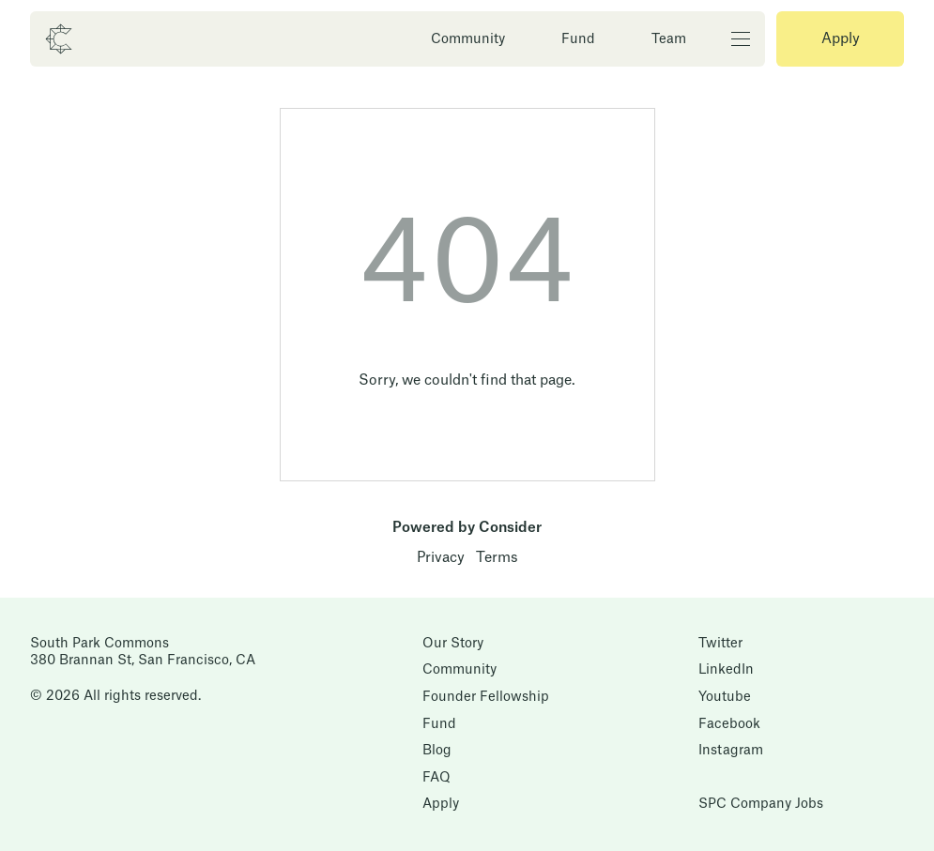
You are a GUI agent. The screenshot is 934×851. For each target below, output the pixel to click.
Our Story (452, 643)
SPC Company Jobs (760, 804)
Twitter (720, 643)
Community (468, 39)
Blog (437, 750)
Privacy (441, 558)
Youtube (724, 697)
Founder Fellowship (485, 697)
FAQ (436, 777)
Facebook (729, 724)
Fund (578, 39)
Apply (840, 39)
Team (668, 39)
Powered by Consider (467, 528)
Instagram (730, 750)
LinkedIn (726, 669)
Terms (497, 558)
